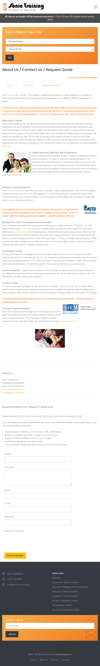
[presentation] (26, 543)
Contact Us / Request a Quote (65, 582)
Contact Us (28, 85)
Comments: (9, 467)
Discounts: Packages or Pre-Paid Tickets (70, 587)
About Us (10, 85)
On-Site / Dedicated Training (65, 601)
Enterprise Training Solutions (65, 591)
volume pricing (21, 232)
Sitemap (54, 660)
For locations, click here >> (14, 389)
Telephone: (9, 517)
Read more (17, 175)
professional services (15, 190)
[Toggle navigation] (95, 7)
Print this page (90, 77)
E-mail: (7, 503)
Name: (7, 490)
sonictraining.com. (63, 654)
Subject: (8, 454)
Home (34, 660)
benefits (24, 228)
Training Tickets (66, 286)
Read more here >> (68, 321)
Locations (65, 660)
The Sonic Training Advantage (65, 610)
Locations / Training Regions (65, 596)
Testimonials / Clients (62, 605)
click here (6, 146)
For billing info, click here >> (14, 393)
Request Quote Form (51, 85)
